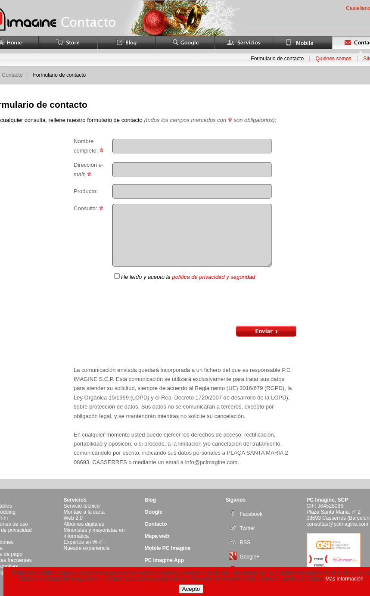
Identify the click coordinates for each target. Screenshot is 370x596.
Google (153, 512)
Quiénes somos (333, 59)
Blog (150, 500)
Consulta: (88, 208)
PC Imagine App (164, 560)
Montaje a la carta (84, 512)
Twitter (242, 528)
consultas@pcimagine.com (338, 524)
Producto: (86, 191)
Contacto (156, 524)
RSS (240, 543)
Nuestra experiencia (87, 548)
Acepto (191, 589)
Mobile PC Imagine (168, 548)
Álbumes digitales (84, 524)
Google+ (244, 557)
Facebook (246, 514)
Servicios (75, 500)
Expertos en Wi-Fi (84, 542)
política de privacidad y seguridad (213, 277)
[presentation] (204, 304)
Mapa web (157, 536)
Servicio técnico (82, 506)
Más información (345, 579)
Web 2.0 (73, 518)
